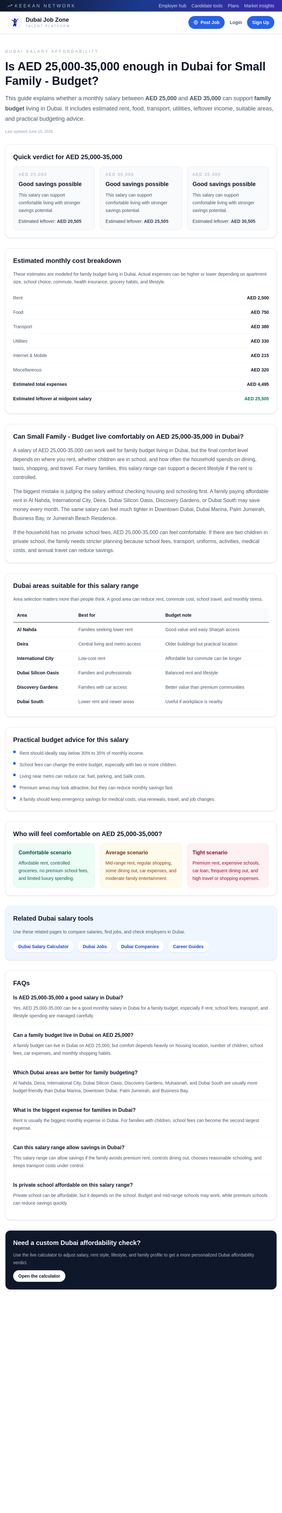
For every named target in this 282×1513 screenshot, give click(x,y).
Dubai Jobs (95, 946)
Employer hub (172, 5)
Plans (233, 5)
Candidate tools (207, 5)
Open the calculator (39, 1276)
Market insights (259, 5)
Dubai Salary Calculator (43, 946)
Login (236, 22)
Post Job (207, 22)
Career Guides (188, 946)
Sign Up (260, 22)
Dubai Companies (140, 946)
